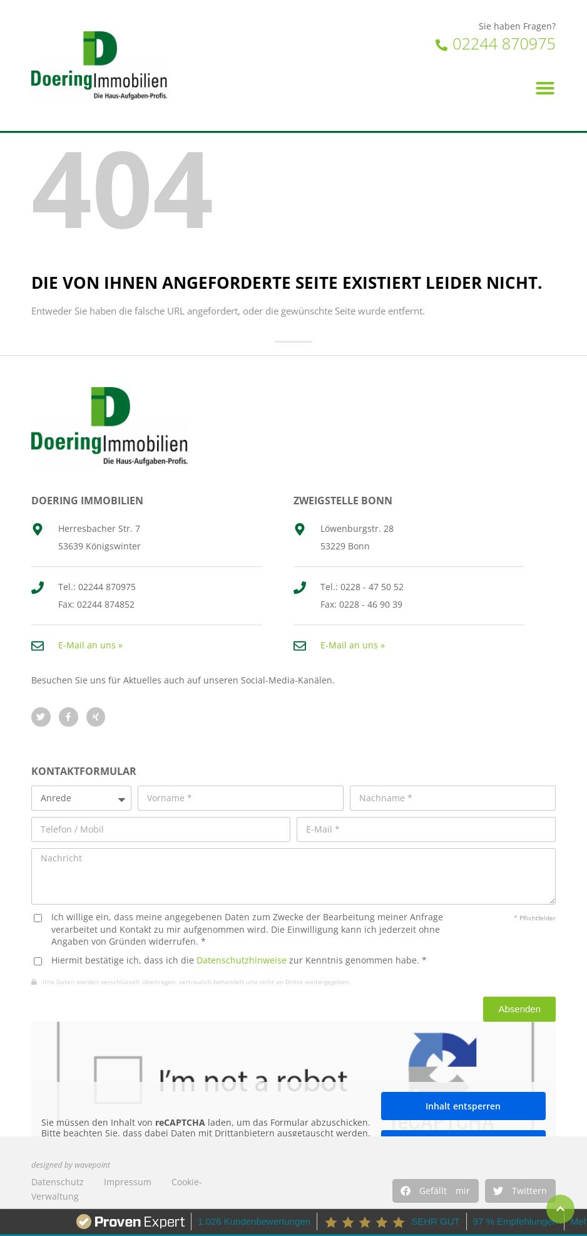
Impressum (127, 1182)
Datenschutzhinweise (242, 960)
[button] (435, 1191)
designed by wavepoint (70, 1165)
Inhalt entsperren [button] (463, 1106)
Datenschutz (57, 1182)
